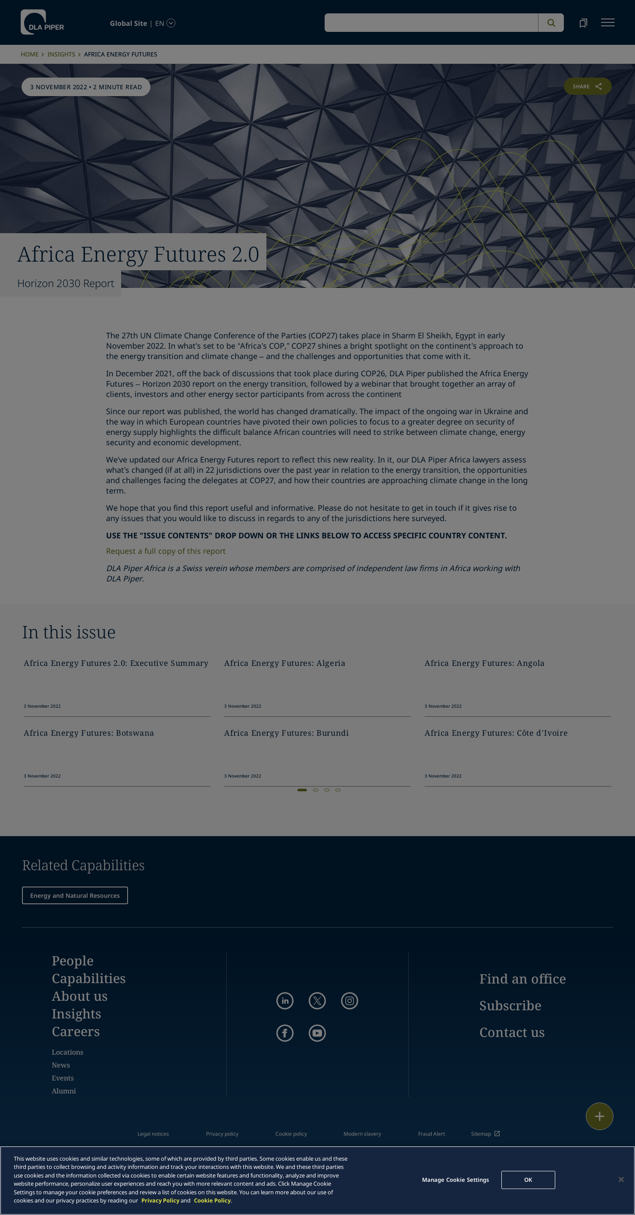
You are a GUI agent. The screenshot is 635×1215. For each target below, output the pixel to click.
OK (528, 1180)
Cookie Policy (212, 1200)
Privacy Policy (160, 1200)
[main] (317, 1180)
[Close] (621, 1179)
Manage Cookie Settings (455, 1180)
